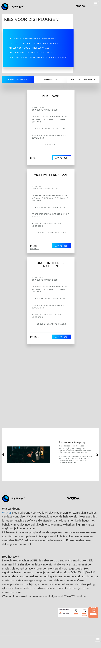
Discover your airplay (83, 79)
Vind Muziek (50, 79)
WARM (6, 512)
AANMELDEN (61, 158)
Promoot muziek (18, 79)
